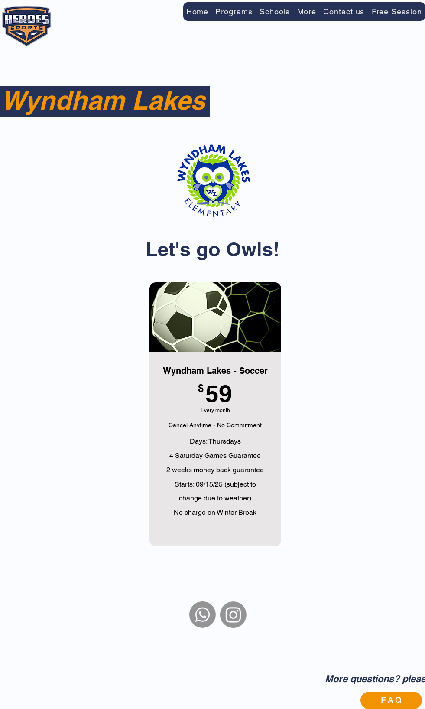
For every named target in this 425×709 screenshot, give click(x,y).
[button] (234, 11)
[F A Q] (391, 700)
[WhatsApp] (202, 614)
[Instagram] (233, 614)
